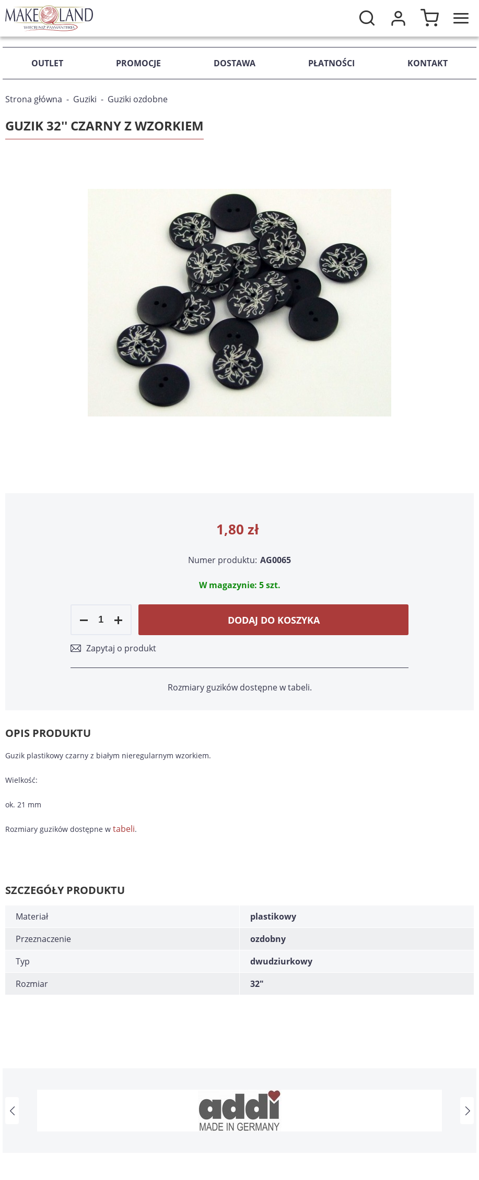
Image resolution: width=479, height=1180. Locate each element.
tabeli (124, 829)
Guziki (85, 99)
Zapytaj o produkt (121, 648)
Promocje (138, 63)
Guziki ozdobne (138, 99)
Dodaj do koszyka (274, 620)
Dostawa (234, 63)
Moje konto (398, 18)
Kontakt (427, 63)
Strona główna (33, 99)
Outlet (47, 63)
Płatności (331, 63)
